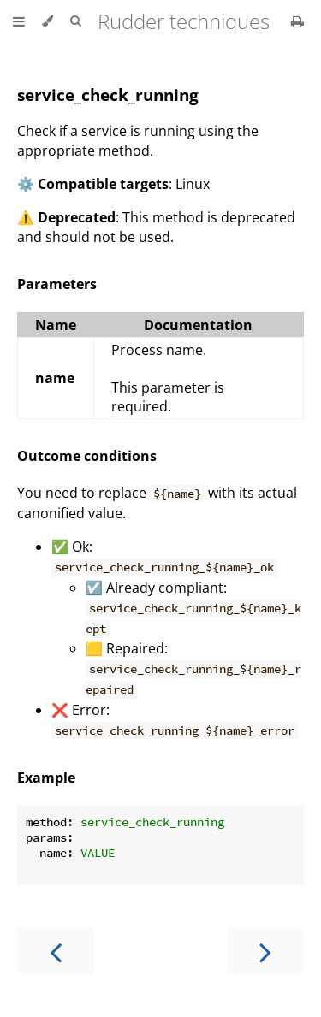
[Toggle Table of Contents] (18, 21)
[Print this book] (297, 21)
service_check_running (108, 94)
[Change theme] (47, 21)
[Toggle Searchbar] (75, 21)
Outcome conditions (87, 455)
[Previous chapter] (55, 950)
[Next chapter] (265, 950)
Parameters (57, 284)
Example (46, 777)
